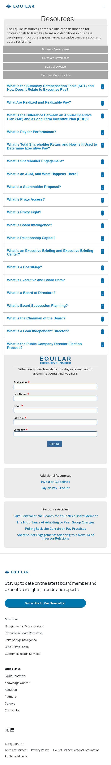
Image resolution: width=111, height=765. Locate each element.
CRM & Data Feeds (17, 636)
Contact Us (12, 700)
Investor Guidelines (55, 471)
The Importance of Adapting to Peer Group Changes (55, 512)
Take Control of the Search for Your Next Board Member (55, 506)
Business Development (55, 49)
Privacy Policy (40, 739)
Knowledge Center (17, 672)
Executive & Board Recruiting (23, 623)
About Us (11, 679)
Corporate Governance (55, 58)
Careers (10, 693)
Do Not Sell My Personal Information (76, 739)
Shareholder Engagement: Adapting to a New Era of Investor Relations (55, 526)
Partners (10, 686)
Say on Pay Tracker (55, 477)
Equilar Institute (15, 665)
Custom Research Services (22, 643)
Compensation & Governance (24, 616)
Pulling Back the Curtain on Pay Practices (55, 518)
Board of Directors (55, 66)
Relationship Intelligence (21, 629)
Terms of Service (16, 739)
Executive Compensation (55, 75)
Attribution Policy (16, 746)
